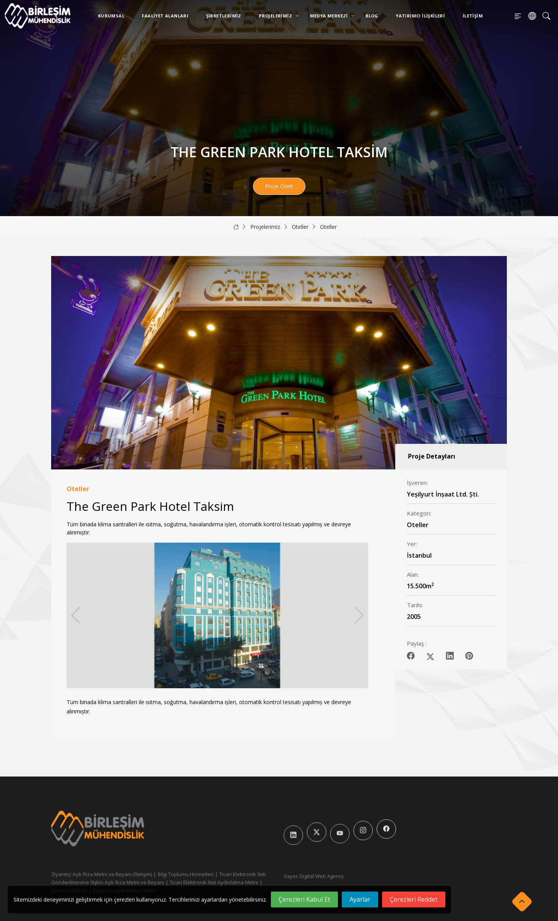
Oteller (300, 226)
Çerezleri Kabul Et (304, 899)
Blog (371, 16)
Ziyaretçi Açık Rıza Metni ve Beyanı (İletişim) (101, 874)
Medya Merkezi (330, 16)
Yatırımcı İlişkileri (420, 16)
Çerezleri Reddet (413, 899)
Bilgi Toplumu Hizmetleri (186, 874)
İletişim (473, 16)
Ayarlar (360, 899)
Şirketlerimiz (223, 16)
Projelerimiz (277, 16)
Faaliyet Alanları (165, 16)
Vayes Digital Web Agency (314, 876)
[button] (359, 615)
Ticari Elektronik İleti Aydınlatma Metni (214, 882)
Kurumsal (111, 16)
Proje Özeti (279, 186)
